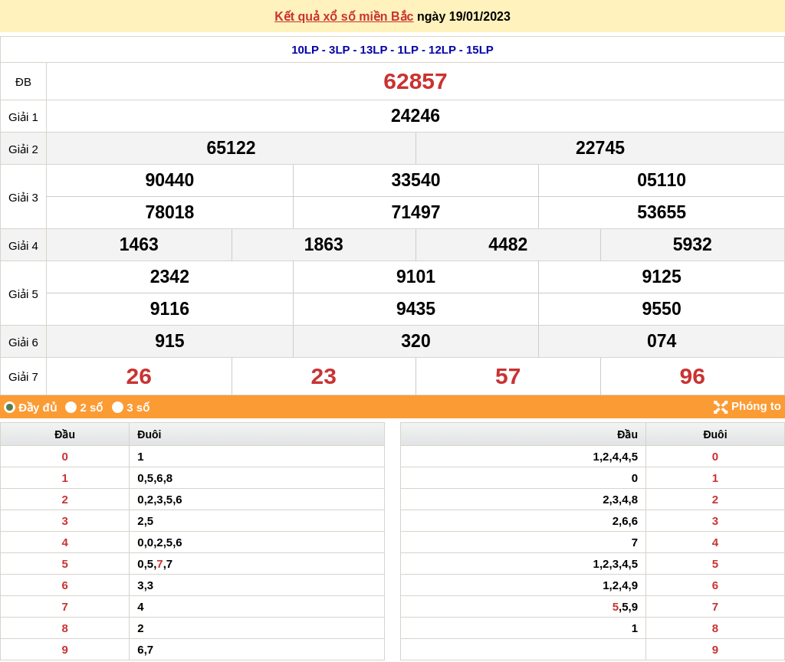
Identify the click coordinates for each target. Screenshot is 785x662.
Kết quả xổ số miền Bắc (343, 16)
